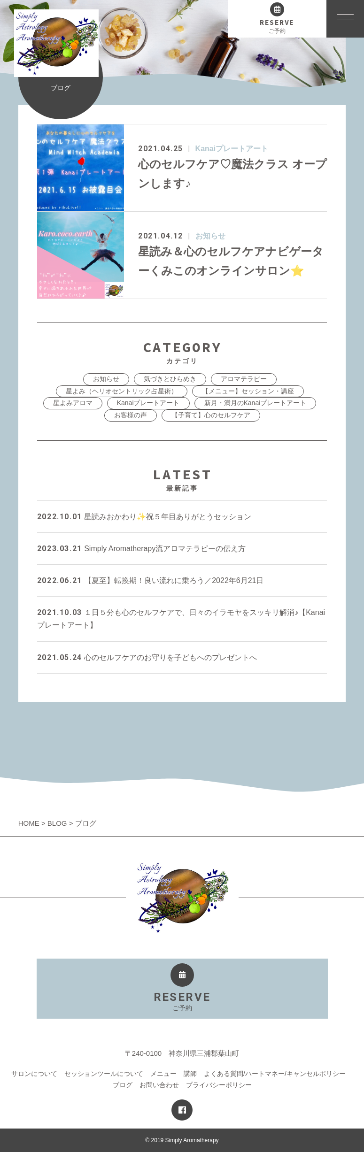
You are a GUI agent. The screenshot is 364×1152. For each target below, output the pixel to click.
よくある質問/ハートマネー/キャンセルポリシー (275, 1073)
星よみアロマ (73, 403)
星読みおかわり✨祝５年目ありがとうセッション (144, 516)
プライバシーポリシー (219, 1085)
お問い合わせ (159, 1085)
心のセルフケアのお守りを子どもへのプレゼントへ (147, 657)
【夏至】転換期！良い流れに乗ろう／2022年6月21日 (150, 580)
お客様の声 (130, 415)
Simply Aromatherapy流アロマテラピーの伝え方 (141, 548)
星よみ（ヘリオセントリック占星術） (122, 391)
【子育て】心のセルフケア (210, 415)
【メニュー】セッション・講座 (248, 391)
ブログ (122, 1085)
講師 (190, 1073)
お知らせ (210, 236)
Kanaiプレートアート (232, 149)
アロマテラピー (244, 379)
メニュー (163, 1073)
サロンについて (34, 1073)
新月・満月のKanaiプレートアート (255, 403)
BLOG (57, 823)
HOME (29, 823)
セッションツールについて (103, 1073)
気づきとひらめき (170, 379)
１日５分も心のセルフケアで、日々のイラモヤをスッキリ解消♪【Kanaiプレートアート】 (181, 618)
